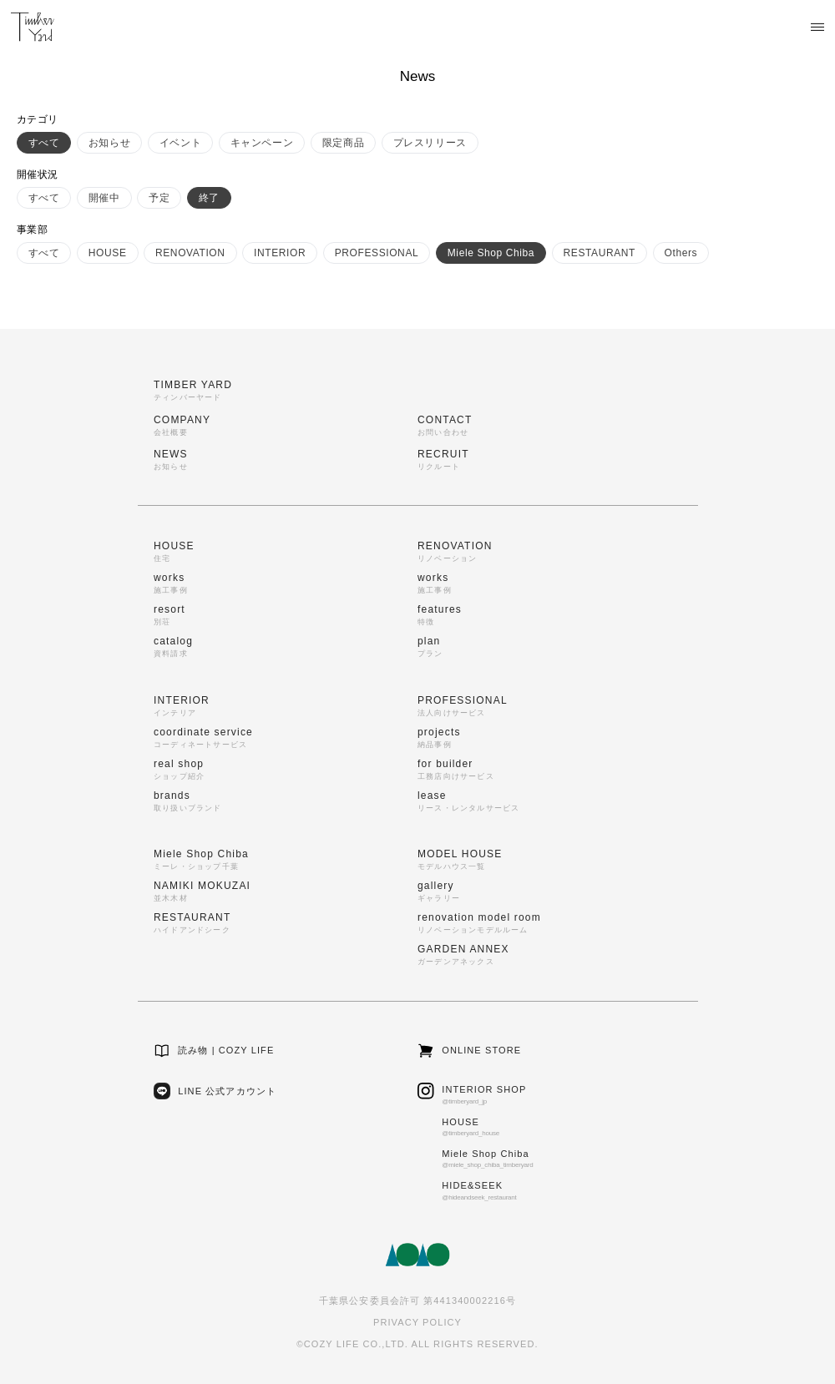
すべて (44, 143)
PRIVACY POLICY (417, 1322)
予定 (159, 198)
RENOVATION (190, 253)
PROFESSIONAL (377, 253)
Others (681, 253)
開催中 (104, 198)
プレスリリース (430, 143)
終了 (209, 198)
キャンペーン (262, 143)
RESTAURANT (599, 253)
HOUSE (108, 253)
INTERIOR (280, 253)
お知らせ (109, 143)
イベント (180, 143)
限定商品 (343, 143)
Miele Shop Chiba (491, 253)
